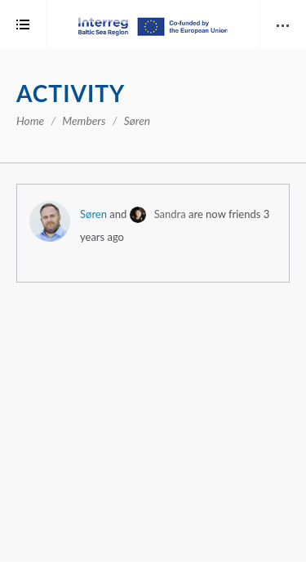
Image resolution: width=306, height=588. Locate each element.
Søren (93, 213)
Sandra (170, 213)
